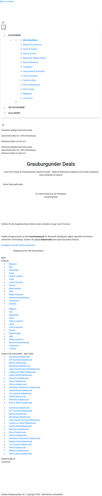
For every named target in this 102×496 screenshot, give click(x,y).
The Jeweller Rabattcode (20, 393)
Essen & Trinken (30, 49)
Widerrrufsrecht (16, 294)
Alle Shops (14, 113)
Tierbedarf (27, 67)
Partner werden (16, 276)
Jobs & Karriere (16, 282)
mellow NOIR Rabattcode (20, 375)
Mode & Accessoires (32, 44)
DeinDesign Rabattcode (19, 366)
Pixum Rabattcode (17, 381)
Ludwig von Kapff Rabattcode (22, 372)
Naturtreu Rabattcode (19, 378)
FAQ (11, 267)
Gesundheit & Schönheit (34, 71)
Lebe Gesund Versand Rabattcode (24, 369)
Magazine (27, 93)
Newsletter (14, 270)
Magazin (13, 264)
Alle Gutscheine (30, 40)
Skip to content (7, 1)
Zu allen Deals (50, 204)
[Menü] (3, 27)
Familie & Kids (29, 80)
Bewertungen (15, 288)
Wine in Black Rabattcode (20, 402)
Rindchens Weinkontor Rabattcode (24, 387)
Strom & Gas (28, 89)
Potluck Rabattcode (18, 384)
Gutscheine (14, 35)
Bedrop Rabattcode (17, 363)
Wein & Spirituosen (31, 85)
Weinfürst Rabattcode (19, 399)
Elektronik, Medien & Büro (34, 58)
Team (11, 279)
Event (11, 273)
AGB (11, 291)
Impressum (14, 300)
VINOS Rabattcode (17, 396)
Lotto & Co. (28, 98)
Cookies (12, 304)
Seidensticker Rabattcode (20, 390)
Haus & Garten (29, 53)
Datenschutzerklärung (19, 297)
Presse (12, 285)
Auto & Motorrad (30, 62)
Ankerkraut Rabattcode (19, 357)
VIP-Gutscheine (16, 107)
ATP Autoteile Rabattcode (20, 360)
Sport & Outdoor (30, 76)
